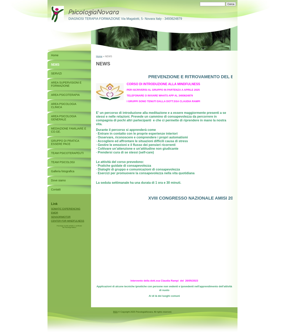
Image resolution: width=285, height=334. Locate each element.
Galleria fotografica (62, 171)
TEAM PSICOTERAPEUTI (67, 153)
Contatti (56, 189)
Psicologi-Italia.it (70, 227)
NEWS (55, 64)
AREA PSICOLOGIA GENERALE (63, 118)
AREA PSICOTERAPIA (65, 94)
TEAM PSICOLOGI (63, 162)
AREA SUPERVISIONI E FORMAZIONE (66, 84)
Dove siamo (58, 180)
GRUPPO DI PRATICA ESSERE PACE (65, 142)
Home (99, 56)
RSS (115, 312)
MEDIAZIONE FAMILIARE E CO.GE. (68, 130)
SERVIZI (56, 73)
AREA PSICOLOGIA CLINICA (63, 105)
